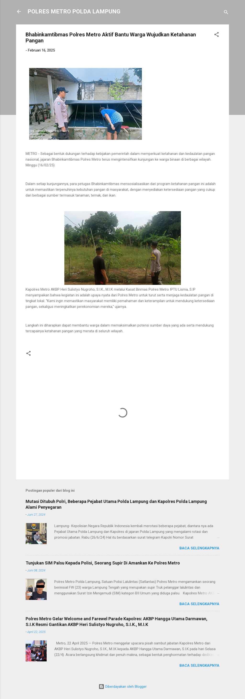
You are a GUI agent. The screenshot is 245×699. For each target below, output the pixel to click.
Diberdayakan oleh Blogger (123, 686)
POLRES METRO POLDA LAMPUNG (74, 11)
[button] (216, 35)
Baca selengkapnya (199, 548)
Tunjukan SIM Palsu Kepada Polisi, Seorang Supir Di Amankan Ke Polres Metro (103, 562)
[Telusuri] (226, 13)
